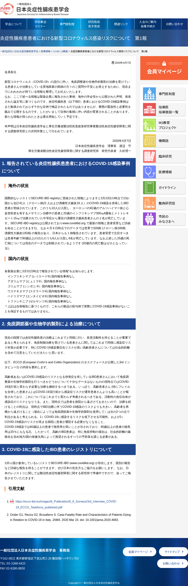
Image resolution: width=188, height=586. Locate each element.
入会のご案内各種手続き (147, 23)
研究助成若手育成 (94, 23)
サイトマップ (172, 551)
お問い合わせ (174, 24)
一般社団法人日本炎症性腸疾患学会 (34, 9)
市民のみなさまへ (167, 219)
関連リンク (121, 24)
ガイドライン (167, 187)
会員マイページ (138, 551)
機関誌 (164, 140)
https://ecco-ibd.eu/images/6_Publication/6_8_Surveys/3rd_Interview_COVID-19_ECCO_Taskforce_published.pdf (66, 504)
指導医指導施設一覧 (168, 109)
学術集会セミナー (40, 23)
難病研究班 (167, 203)
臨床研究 (165, 156)
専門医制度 (67, 24)
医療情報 (165, 171)
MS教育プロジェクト (168, 125)
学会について (13, 24)
